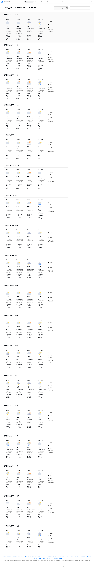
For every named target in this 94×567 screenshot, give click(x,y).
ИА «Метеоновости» (88, 566)
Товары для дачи (57, 558)
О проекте (39, 566)
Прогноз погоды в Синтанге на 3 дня (12, 556)
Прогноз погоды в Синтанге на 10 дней (81, 556)
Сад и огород (46, 558)
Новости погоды (36, 558)
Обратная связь (74, 566)
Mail (2, 566)
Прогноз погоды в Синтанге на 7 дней (58, 556)
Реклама (12, 566)
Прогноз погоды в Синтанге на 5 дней (35, 556)
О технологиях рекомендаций (63, 566)
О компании (6, 566)
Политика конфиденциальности (49, 566)
